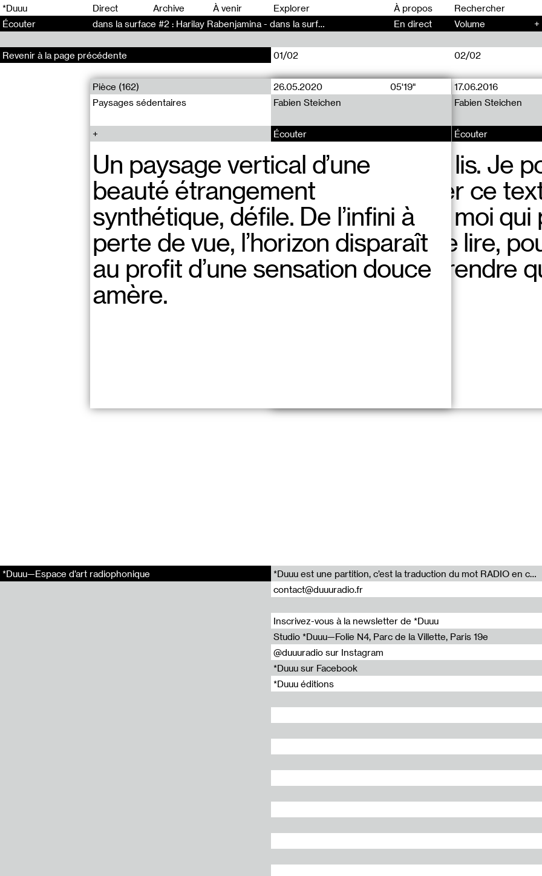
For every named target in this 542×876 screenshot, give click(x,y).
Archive (168, 7)
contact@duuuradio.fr (318, 589)
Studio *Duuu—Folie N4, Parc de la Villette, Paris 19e (380, 636)
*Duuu (14, 7)
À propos (413, 7)
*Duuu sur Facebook (315, 667)
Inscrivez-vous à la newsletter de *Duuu (356, 620)
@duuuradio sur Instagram (328, 652)
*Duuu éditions (303, 683)
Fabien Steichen (307, 102)
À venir (227, 7)
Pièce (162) (116, 86)
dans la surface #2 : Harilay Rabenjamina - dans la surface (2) (220, 23)
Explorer (291, 7)
